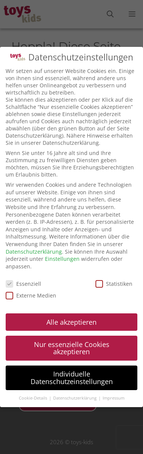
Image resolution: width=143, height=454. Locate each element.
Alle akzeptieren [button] (71, 322)
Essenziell (23, 283)
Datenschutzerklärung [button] (75, 398)
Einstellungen (62, 258)
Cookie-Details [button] (33, 398)
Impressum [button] (114, 398)
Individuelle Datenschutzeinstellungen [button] (72, 377)
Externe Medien (31, 295)
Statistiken (113, 283)
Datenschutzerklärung (34, 251)
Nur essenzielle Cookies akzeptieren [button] (71, 348)
